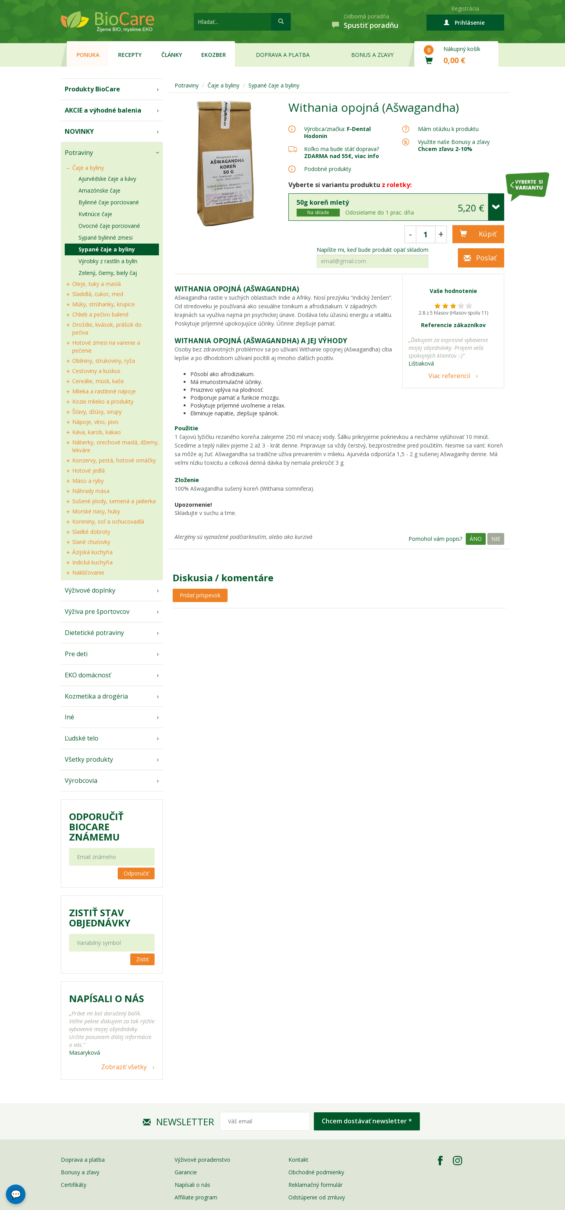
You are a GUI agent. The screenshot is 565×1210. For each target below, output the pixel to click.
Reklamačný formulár (315, 1184)
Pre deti (76, 654)
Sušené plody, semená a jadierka (114, 501)
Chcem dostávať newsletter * (367, 1121)
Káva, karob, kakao (96, 432)
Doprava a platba (283, 54)
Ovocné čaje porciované (109, 225)
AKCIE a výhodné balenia (103, 110)
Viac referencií (449, 375)
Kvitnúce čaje (95, 214)
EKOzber (213, 54)
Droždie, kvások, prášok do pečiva (107, 328)
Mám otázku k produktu (448, 129)
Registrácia (465, 8)
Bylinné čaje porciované (108, 202)
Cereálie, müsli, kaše (98, 381)
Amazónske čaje (99, 190)
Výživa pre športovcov (97, 611)
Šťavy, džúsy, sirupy (97, 411)
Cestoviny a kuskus (96, 371)
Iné (69, 717)
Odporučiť (136, 873)
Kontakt (298, 1159)
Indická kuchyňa (92, 562)
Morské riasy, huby (96, 511)
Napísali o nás (192, 1184)
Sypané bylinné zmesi (105, 237)
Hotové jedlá (88, 470)
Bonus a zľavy (372, 54)
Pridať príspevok (200, 595)
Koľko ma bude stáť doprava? (341, 149)
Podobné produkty (327, 169)
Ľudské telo (81, 738)
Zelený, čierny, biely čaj (107, 273)
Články (171, 54)
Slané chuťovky (91, 542)
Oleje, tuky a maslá (96, 283)
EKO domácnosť (88, 675)
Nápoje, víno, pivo (95, 422)
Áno (476, 538)
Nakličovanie (88, 572)
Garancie (186, 1172)
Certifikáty (73, 1184)
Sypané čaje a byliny (106, 249)
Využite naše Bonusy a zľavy (454, 145)
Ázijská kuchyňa (92, 552)
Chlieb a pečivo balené (100, 314)
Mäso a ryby (88, 480)
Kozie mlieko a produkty (102, 401)
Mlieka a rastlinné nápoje (104, 391)
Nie (495, 538)
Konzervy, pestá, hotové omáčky (114, 460)
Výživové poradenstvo (202, 1159)
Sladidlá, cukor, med (97, 294)
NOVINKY (79, 131)
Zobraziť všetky (124, 1067)
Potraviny (79, 152)
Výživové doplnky (90, 590)
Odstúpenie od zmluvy (316, 1197)
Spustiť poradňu (371, 25)
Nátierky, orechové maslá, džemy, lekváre (115, 446)
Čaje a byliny (88, 167)
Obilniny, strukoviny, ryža (103, 360)
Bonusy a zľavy (80, 1172)
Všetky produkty (89, 759)
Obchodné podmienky (316, 1172)
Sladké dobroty (91, 531)
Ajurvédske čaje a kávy (107, 178)
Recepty (130, 54)
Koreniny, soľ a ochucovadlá (108, 521)
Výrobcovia (81, 780)
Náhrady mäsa (90, 491)
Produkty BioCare (92, 89)
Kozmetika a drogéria (96, 696)
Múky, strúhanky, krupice (103, 304)
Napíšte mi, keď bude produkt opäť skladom (372, 250)
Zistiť (142, 959)
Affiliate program (196, 1197)
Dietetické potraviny (94, 632)
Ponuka (88, 54)
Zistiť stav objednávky (99, 918)
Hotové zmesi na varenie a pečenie (106, 346)
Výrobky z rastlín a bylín (107, 261)
